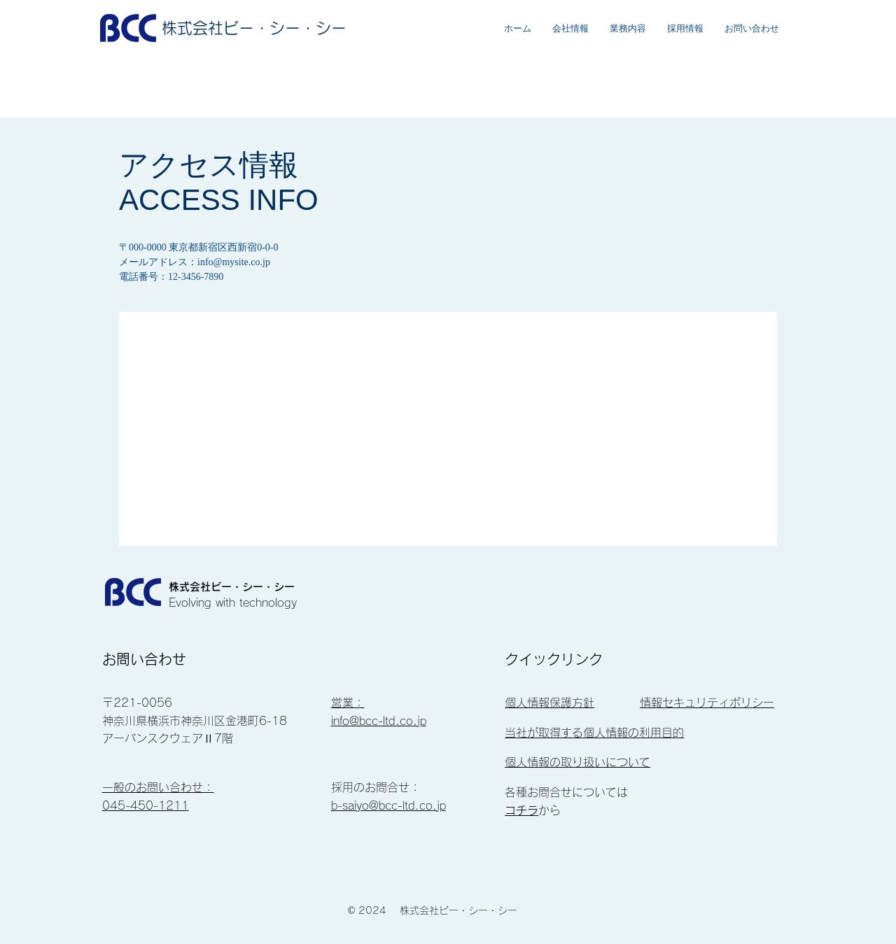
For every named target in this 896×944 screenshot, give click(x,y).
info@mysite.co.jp (233, 262)
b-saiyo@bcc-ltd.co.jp (388, 805)
